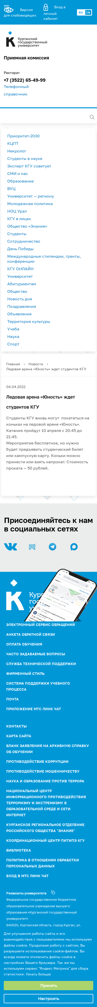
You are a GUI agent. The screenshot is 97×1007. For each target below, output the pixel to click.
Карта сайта (18, 736)
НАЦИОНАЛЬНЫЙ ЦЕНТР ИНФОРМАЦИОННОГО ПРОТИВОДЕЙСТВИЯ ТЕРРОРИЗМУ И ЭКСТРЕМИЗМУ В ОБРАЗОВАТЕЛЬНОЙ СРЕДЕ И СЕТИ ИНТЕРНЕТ (46, 803)
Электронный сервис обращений (40, 624)
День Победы (20, 248)
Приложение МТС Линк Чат (33, 709)
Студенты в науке (24, 158)
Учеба (13, 328)
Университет (20, 276)
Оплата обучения (24, 644)
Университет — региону (30, 196)
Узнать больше (38, 974)
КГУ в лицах (19, 218)
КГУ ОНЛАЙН (20, 268)
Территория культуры (28, 321)
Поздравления (21, 306)
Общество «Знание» (27, 226)
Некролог (16, 150)
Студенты (16, 233)
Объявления (19, 313)
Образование (20, 181)
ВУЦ (11, 188)
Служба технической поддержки (41, 664)
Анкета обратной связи (30, 634)
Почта (12, 699)
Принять (48, 985)
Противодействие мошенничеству (43, 771)
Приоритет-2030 (23, 135)
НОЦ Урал (17, 211)
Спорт (13, 343)
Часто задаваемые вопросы (35, 654)
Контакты (16, 726)
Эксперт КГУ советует (29, 165)
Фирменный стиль (25, 673)
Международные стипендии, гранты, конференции (44, 259)
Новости (35, 364)
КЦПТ (12, 143)
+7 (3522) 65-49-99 (25, 80)
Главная (13, 364)
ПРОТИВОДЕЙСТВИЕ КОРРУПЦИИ (37, 761)
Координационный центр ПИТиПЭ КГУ (45, 840)
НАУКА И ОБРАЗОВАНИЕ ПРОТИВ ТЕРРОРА (45, 781)
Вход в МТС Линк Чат (27, 876)
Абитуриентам (21, 283)
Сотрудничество (23, 241)
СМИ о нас (17, 173)
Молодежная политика (30, 203)
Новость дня (19, 298)
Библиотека (18, 850)
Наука (13, 336)
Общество (17, 291)
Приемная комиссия (26, 57)
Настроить (48, 998)
